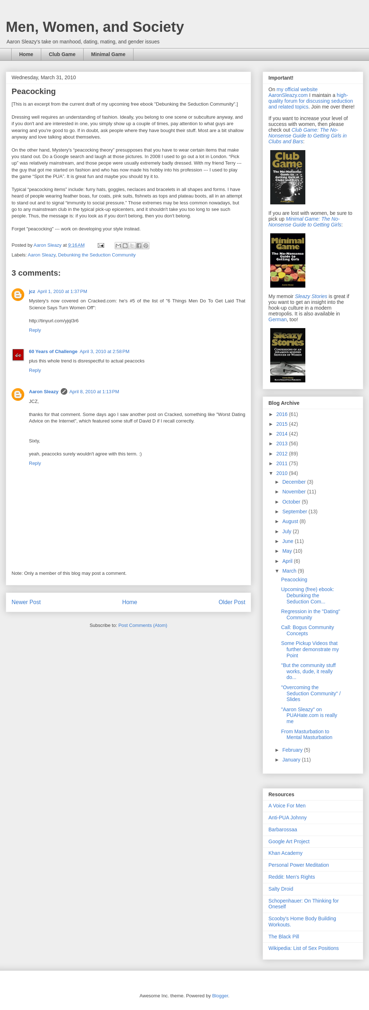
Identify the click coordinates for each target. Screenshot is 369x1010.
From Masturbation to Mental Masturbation (306, 734)
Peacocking (294, 579)
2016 (282, 414)
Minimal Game (108, 54)
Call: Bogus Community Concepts (307, 630)
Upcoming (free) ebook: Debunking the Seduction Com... (307, 595)
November (294, 492)
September (295, 511)
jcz (32, 291)
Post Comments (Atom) (142, 625)
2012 (282, 454)
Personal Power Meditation (298, 865)
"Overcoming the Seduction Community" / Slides (311, 693)
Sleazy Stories (311, 296)
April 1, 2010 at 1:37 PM (62, 291)
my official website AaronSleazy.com (293, 92)
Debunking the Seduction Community (97, 255)
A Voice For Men (287, 806)
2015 (282, 424)
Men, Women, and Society (95, 27)
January (292, 760)
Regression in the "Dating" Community (310, 614)
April (288, 561)
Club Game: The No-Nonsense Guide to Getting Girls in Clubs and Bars (307, 135)
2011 (282, 463)
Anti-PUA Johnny (287, 817)
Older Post (232, 602)
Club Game (62, 54)
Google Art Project (289, 841)
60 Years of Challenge (53, 351)
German (277, 319)
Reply (35, 330)
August (290, 521)
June (288, 541)
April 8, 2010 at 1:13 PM (94, 391)
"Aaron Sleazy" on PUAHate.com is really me (309, 715)
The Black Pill (283, 936)
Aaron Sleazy (48, 245)
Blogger (220, 995)
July (287, 531)
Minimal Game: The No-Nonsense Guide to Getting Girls (305, 222)
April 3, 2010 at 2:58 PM (105, 351)
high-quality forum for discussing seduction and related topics (310, 101)
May (287, 551)
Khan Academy (285, 853)
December (294, 482)
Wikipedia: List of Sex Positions (303, 948)
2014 (282, 434)
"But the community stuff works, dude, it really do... (308, 671)
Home (26, 54)
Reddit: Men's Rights (291, 877)
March (290, 571)
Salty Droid (280, 889)
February (293, 750)
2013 (282, 443)
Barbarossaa (282, 829)
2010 (282, 473)
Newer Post (26, 602)
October (292, 502)
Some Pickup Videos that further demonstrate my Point (310, 649)
